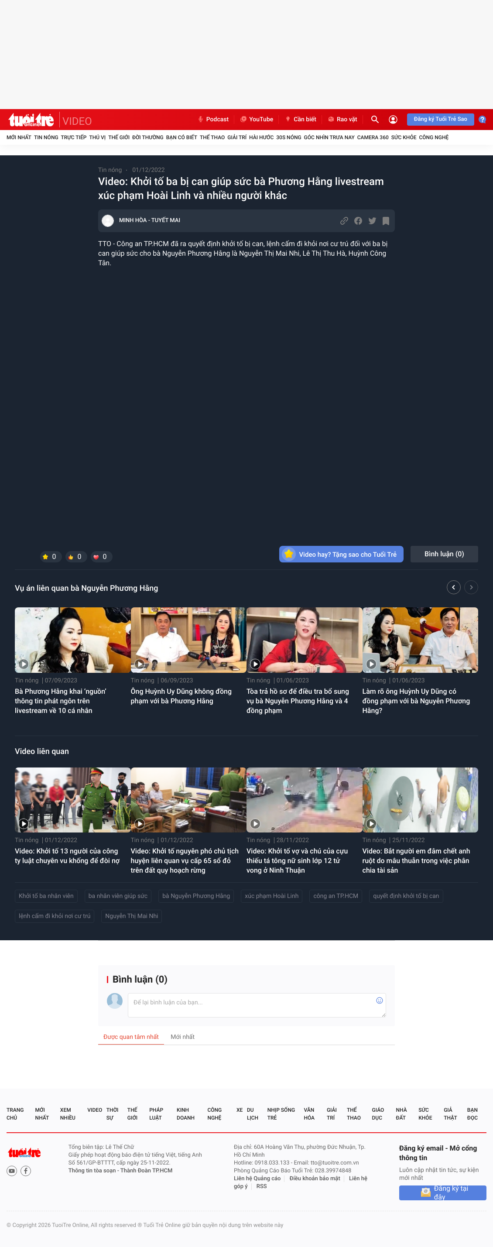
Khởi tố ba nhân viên (46, 896)
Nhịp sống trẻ (281, 1114)
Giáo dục (378, 1114)
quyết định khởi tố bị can (406, 896)
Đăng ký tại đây (451, 1192)
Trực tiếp (74, 137)
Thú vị (97, 137)
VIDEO (77, 121)
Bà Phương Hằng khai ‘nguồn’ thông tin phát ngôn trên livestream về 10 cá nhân (60, 701)
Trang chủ (15, 1114)
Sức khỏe (404, 137)
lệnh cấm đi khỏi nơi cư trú (54, 916)
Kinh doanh (186, 1114)
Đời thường (148, 137)
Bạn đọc (472, 1114)
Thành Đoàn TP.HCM (146, 1171)
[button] (454, 588)
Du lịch (252, 1114)
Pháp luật (156, 1114)
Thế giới (119, 137)
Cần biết (300, 119)
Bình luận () (444, 554)
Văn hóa (309, 1114)
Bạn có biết (181, 137)
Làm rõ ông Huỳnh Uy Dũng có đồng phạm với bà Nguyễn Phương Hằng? (416, 701)
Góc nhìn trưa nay (329, 137)
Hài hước (261, 137)
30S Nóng (288, 137)
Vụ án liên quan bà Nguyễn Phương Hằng (86, 588)
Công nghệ (433, 137)
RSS (262, 1186)
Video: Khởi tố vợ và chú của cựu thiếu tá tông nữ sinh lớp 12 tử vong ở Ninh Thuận (297, 860)
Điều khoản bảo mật (315, 1178)
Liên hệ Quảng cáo (257, 1178)
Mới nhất (19, 137)
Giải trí (236, 137)
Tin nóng (46, 137)
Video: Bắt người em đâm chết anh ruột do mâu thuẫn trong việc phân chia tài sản (416, 860)
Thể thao (212, 137)
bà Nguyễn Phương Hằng (196, 896)
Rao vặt (342, 119)
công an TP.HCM (335, 896)
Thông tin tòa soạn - (94, 1171)
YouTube (256, 119)
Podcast (213, 119)
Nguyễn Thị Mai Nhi (131, 916)
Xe (239, 1110)
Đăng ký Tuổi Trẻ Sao (440, 119)
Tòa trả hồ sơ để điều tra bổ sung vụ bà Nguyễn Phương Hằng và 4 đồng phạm (297, 701)
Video (94, 1110)
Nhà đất (401, 1114)
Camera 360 (373, 137)
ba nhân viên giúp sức (118, 896)
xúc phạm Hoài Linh (271, 896)
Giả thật (450, 1114)
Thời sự (112, 1114)
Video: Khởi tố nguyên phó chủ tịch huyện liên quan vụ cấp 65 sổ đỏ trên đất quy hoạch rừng (185, 860)
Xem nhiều (67, 1114)
